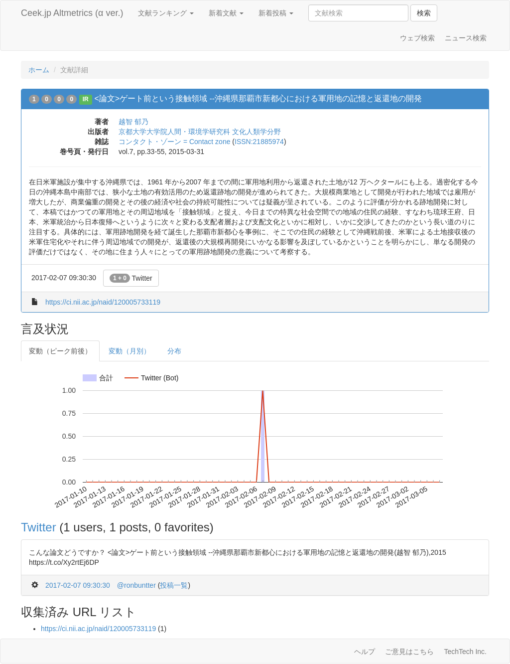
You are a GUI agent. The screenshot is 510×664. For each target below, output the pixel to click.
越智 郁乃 (133, 122)
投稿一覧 (174, 585)
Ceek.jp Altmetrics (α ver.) (72, 13)
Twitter (131, 278)
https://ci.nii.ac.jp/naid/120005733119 (102, 302)
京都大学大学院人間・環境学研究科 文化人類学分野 (200, 132)
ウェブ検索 (417, 38)
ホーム (38, 70)
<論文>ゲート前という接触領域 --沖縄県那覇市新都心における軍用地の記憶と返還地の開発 (258, 98)
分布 (174, 351)
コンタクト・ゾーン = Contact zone (174, 142)
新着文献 (226, 13)
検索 (424, 13)
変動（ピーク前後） (60, 351)
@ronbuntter (136, 585)
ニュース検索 (466, 38)
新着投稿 (275, 13)
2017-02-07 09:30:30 (77, 585)
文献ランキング (166, 13)
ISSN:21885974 (259, 142)
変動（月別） (129, 351)
